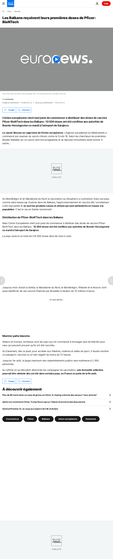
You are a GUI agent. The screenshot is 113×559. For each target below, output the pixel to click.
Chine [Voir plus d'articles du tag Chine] (30, 419)
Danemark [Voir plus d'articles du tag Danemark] (91, 419)
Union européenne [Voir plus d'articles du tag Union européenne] (67, 419)
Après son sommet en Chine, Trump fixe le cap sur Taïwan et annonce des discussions (43, 402)
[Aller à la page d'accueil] (10, 3)
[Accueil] (3, 11)
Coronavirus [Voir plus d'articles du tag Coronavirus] (12, 419)
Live (106, 3)
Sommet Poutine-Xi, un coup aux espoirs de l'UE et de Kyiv (30, 409)
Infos (9, 11)
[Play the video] (56, 59)
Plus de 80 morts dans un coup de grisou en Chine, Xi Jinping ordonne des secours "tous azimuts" (49, 395)
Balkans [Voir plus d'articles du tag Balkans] (46, 419)
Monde (17, 11)
